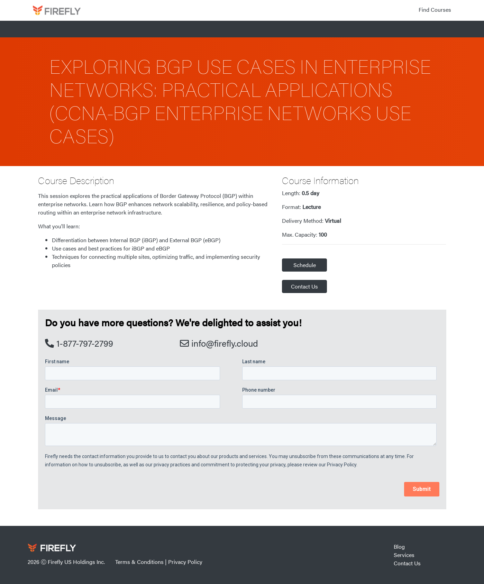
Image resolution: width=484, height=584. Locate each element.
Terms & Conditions (139, 562)
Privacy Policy (185, 562)
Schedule (304, 265)
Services (404, 555)
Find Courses (435, 9)
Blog (399, 546)
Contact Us (304, 286)
